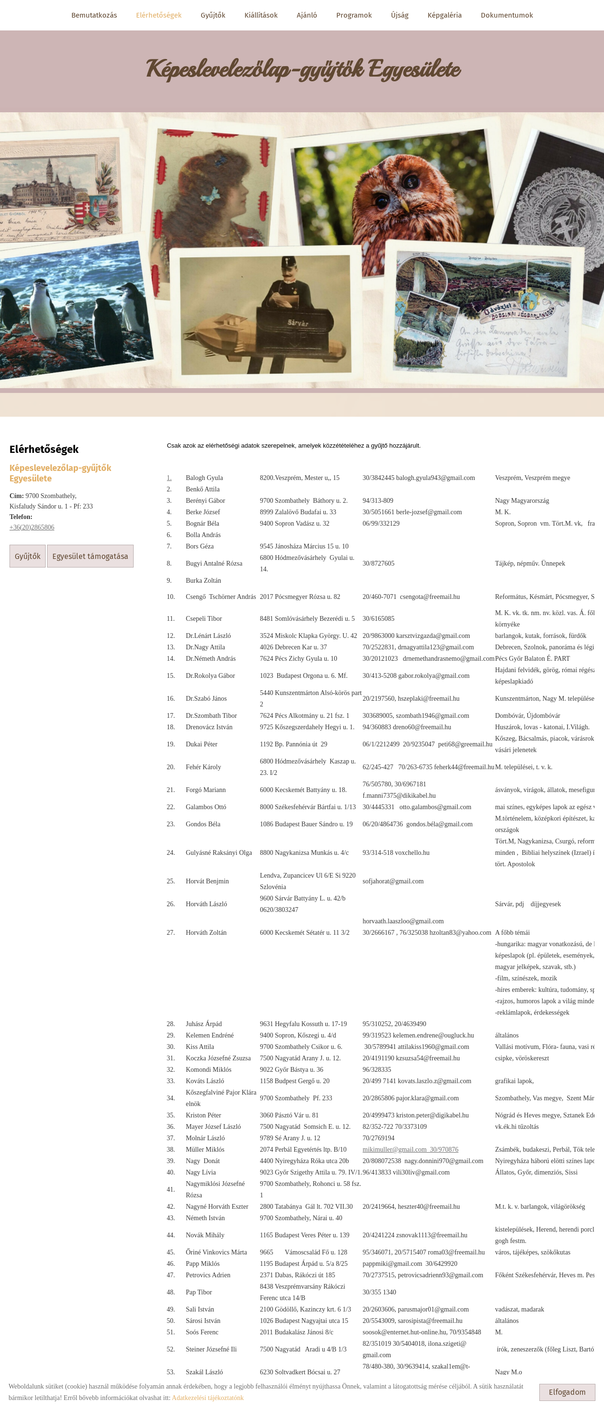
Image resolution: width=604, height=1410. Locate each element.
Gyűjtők (213, 15)
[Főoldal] (302, 62)
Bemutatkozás (94, 15)
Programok (354, 15)
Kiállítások (261, 15)
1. (169, 469)
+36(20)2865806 (32, 518)
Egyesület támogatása (91, 547)
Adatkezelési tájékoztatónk (208, 1397)
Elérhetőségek (159, 15)
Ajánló (307, 15)
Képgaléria (445, 15)
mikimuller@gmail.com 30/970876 (410, 1141)
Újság (400, 15)
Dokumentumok (507, 15)
